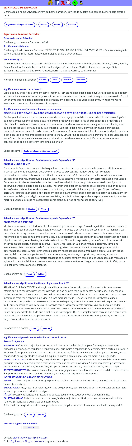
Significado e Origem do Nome (19, 24)
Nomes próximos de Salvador (20, 79)
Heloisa (31, 209)
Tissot (29, 274)
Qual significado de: (14, 208)
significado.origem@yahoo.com (30, 437)
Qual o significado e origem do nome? (40, 151)
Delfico (41, 274)
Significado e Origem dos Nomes (28, 441)
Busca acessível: (12, 150)
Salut (55, 80)
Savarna (46, 328)
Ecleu (34, 328)
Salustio (42, 80)
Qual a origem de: (13, 273)
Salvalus (67, 80)
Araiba (41, 414)
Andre (29, 414)
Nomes (44, 24)
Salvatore (81, 80)
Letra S (57, 24)
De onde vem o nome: (16, 328)
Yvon (43, 209)
